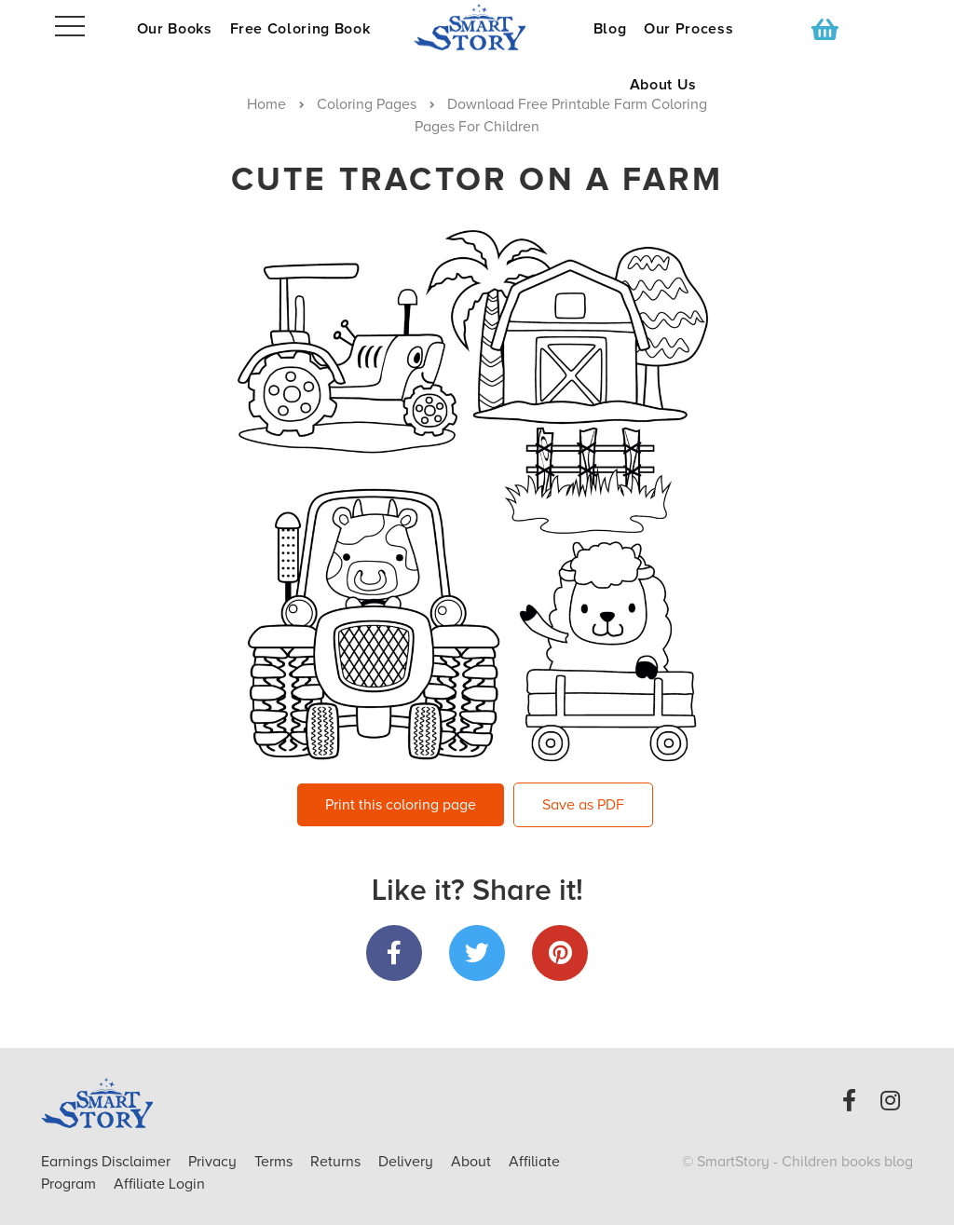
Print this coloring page (400, 805)
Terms (275, 1161)
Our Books (174, 29)
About (471, 1161)
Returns (337, 1161)
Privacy (214, 1161)
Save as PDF (583, 805)
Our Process (688, 29)
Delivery (407, 1161)
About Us (663, 84)
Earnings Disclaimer (107, 1161)
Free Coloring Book (300, 29)
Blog (610, 29)
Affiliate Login (159, 1184)
